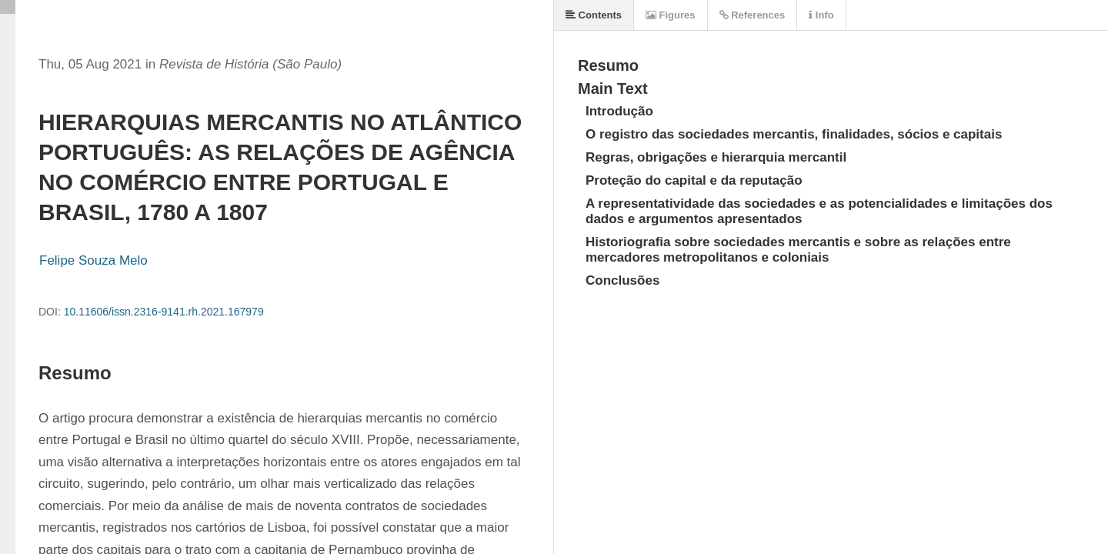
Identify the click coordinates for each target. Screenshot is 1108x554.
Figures (671, 15)
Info (821, 15)
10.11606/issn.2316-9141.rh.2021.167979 (164, 311)
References (752, 15)
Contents (594, 15)
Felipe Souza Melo (93, 260)
